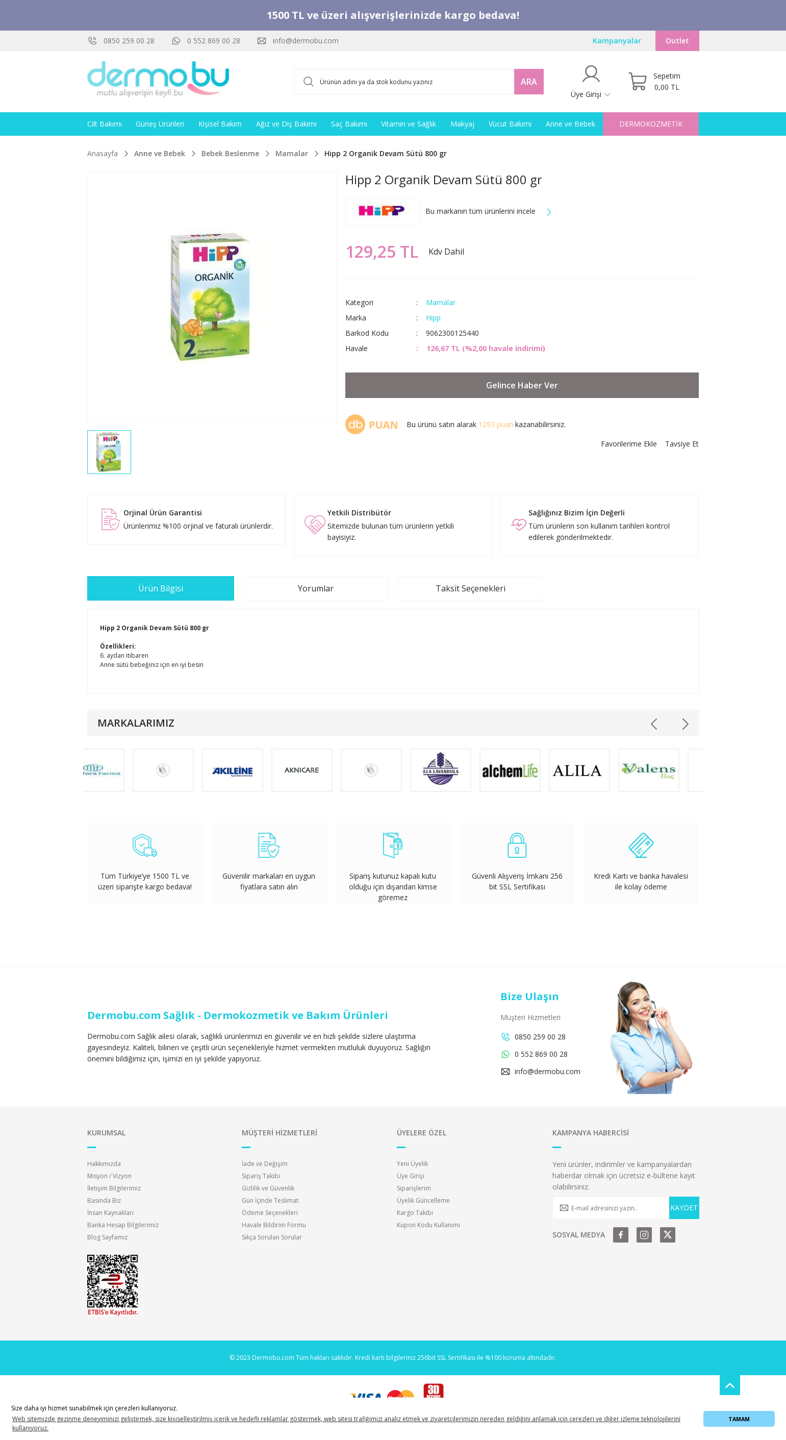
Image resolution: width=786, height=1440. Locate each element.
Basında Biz (104, 1200)
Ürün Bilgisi (160, 588)
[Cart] (654, 81)
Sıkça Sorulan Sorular (272, 1237)
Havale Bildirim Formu (274, 1225)
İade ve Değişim (265, 1163)
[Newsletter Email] (625, 1208)
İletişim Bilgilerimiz (114, 1188)
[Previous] (654, 724)
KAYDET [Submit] (684, 1207)
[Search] (419, 81)
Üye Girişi (410, 1176)
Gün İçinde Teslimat (270, 1200)
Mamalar (440, 302)
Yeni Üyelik (412, 1163)
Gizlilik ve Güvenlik (268, 1188)
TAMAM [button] (739, 1419)
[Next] (685, 724)
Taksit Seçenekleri (470, 588)
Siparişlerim (414, 1188)
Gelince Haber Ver (522, 385)
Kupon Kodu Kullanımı (428, 1225)
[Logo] (158, 81)
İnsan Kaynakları (110, 1212)
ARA (529, 81)
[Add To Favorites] (629, 444)
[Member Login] (591, 81)
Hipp (433, 317)
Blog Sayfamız (107, 1237)
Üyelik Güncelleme (423, 1200)
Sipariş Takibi (261, 1176)
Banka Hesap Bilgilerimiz (123, 1225)
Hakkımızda (104, 1163)
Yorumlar (316, 588)
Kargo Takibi (415, 1212)
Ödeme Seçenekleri (270, 1212)
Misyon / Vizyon (109, 1176)
